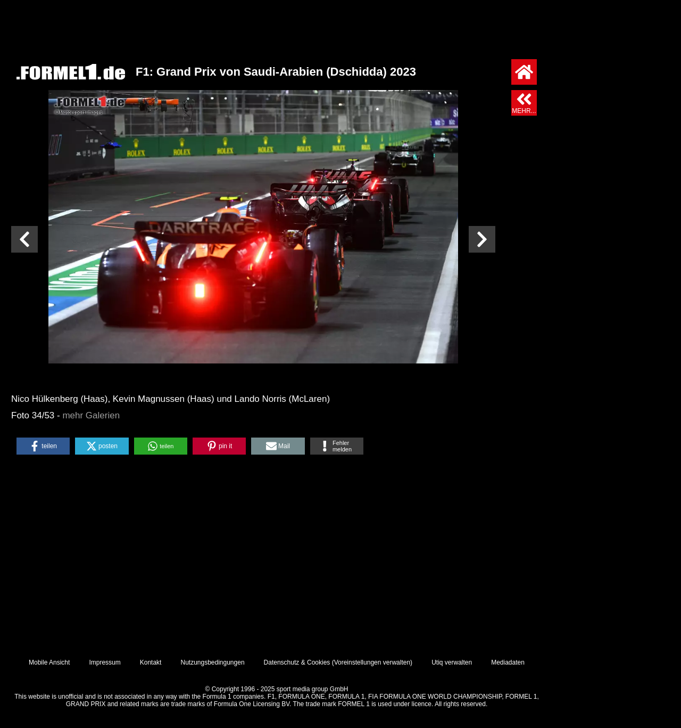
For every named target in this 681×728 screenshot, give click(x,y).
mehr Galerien (91, 415)
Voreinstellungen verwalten (372, 662)
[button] (43, 446)
